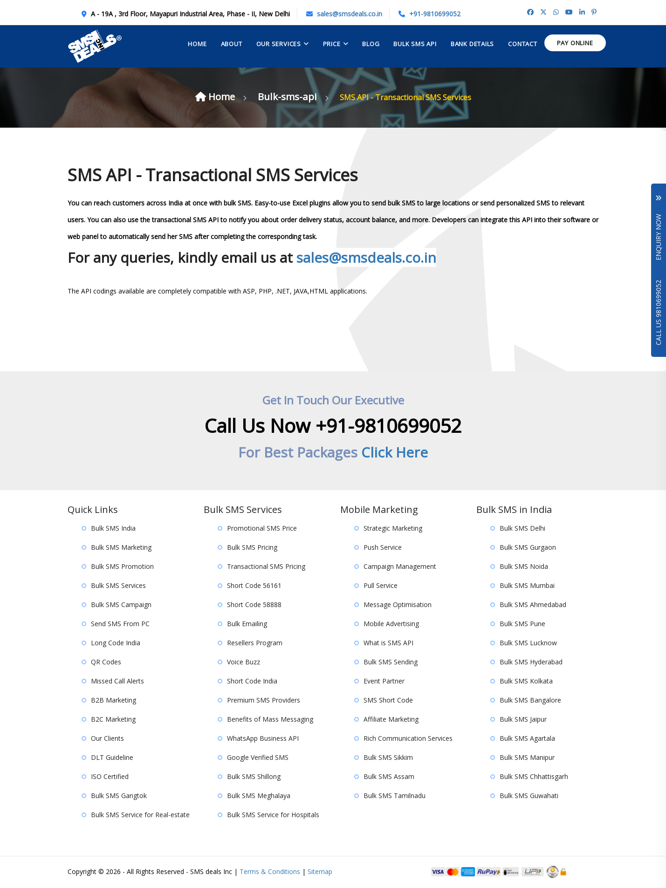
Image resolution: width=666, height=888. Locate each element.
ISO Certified (110, 776)
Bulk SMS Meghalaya (258, 796)
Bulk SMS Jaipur (523, 719)
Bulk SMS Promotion (122, 566)
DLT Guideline (112, 757)
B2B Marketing (113, 700)
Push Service (383, 547)
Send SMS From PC (120, 624)
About (231, 44)
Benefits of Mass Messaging (270, 719)
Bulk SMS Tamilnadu (395, 796)
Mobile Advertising (391, 624)
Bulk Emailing (247, 624)
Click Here (394, 452)
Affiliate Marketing (391, 719)
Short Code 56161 (254, 585)
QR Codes (106, 662)
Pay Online (575, 43)
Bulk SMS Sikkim (388, 757)
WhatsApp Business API (263, 738)
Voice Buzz (243, 662)
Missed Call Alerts (117, 681)
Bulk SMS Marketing (121, 547)
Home (197, 44)
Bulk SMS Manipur (527, 757)
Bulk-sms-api (290, 96)
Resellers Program (254, 643)
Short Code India (252, 681)
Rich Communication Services (408, 738)
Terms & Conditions (270, 872)
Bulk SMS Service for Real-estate (140, 815)
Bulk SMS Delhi (522, 528)
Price (332, 44)
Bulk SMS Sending (391, 662)
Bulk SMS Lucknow (528, 643)
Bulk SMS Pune (522, 624)
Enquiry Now (658, 227)
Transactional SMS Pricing (266, 566)
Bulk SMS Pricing (252, 547)
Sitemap (320, 872)
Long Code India (115, 643)
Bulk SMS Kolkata (526, 681)
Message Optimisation (398, 605)
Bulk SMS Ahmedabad (533, 605)
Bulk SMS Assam (389, 776)
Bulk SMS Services (118, 585)
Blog (370, 44)
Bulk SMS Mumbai (527, 585)
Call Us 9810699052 (658, 312)
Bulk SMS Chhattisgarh (534, 776)
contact (522, 44)
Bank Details (472, 44)
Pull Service (381, 585)
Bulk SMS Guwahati (529, 796)
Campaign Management (400, 566)
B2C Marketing (113, 719)
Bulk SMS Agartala (527, 738)
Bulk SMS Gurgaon (528, 547)
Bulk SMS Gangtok (119, 796)
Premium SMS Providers (263, 700)
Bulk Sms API (414, 44)
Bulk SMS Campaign (121, 605)
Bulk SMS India (113, 528)
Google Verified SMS (257, 757)
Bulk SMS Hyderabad (531, 662)
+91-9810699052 (434, 13)
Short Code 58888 (254, 605)
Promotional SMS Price (262, 528)
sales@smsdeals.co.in (349, 13)
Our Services (278, 44)
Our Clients (107, 738)
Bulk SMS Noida (524, 566)
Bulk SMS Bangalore (530, 700)
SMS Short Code (388, 700)
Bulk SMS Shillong (254, 776)
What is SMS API (388, 643)
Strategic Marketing (393, 528)
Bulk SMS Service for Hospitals (273, 815)
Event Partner (384, 681)
